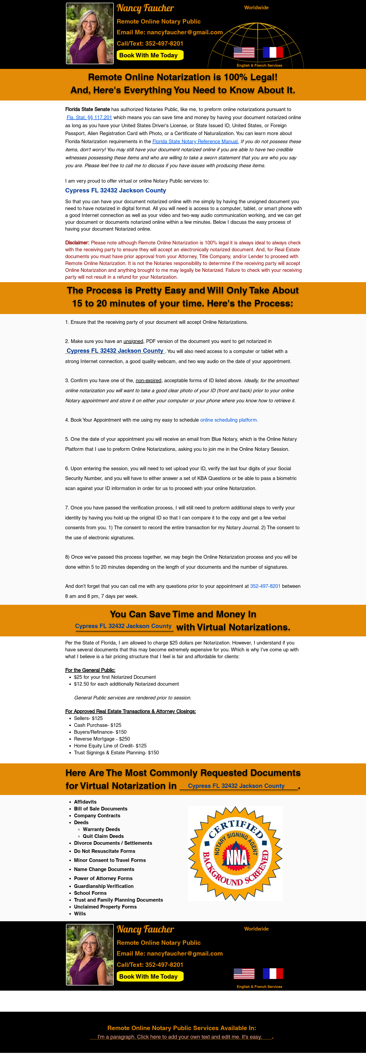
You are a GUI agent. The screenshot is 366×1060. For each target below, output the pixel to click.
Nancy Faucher (145, 7)
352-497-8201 (164, 43)
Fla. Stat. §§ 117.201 (89, 117)
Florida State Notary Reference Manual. (195, 141)
